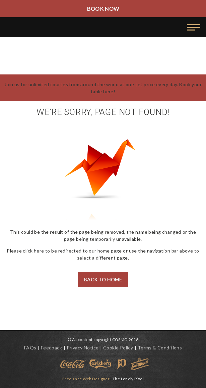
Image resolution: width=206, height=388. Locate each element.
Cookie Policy (118, 347)
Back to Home (103, 279)
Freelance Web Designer (86, 378)
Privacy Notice (83, 347)
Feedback (51, 347)
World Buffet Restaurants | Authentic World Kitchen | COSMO (43, 28)
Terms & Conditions (160, 347)
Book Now (103, 8)
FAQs (30, 347)
